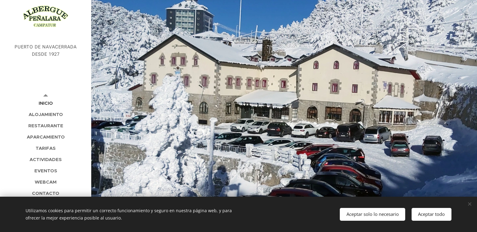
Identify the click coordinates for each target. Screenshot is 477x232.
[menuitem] (45, 103)
